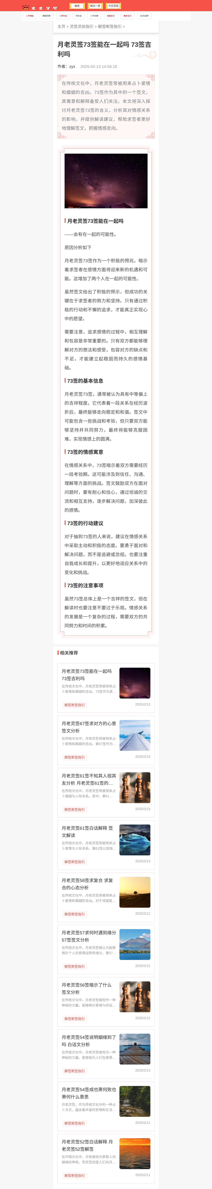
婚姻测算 (47, 16)
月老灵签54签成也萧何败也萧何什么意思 (89, 1093)
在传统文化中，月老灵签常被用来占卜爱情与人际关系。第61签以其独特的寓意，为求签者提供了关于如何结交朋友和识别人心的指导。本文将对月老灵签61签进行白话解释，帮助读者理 (89, 846)
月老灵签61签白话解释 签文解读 (87, 832)
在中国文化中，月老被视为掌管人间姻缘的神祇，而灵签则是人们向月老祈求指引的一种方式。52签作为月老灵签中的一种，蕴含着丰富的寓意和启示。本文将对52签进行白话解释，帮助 (89, 1160)
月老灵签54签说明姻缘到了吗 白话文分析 (89, 1041)
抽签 (77, 5)
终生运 (79, 16)
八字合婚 (94, 16)
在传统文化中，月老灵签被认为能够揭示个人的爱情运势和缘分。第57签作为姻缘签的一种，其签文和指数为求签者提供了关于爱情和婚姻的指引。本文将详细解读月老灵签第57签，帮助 (89, 951)
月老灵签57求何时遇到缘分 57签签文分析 (89, 936)
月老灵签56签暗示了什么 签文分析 (87, 989)
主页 (61, 26)
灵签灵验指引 (81, 26)
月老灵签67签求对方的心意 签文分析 (89, 727)
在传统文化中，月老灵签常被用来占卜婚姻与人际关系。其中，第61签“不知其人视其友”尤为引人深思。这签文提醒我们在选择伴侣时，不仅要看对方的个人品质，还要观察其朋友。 (89, 794)
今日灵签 (113, 5)
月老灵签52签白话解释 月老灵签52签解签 (87, 1145)
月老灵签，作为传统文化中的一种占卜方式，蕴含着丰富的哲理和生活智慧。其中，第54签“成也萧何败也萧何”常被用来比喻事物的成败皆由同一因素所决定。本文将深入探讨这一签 (89, 1108)
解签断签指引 (110, 26)
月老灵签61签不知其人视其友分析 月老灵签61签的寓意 (89, 780)
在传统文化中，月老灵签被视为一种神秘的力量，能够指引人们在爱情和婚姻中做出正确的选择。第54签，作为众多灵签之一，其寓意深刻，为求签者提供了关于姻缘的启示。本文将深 (89, 1055)
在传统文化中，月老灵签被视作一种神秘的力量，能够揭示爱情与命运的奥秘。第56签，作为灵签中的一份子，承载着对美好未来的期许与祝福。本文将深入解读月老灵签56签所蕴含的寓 (89, 1003)
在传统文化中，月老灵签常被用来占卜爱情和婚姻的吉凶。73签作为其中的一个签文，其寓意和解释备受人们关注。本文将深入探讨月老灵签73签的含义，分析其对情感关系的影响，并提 (89, 689)
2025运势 (144, 16)
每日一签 (95, 5)
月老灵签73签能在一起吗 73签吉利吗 (87, 675)
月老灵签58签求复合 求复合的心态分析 (87, 884)
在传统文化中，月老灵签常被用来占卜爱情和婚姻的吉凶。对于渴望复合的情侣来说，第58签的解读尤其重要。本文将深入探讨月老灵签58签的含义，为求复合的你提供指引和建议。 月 (89, 898)
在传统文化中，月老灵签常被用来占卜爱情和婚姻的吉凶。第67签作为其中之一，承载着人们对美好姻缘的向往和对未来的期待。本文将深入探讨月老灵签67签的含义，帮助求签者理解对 (89, 742)
